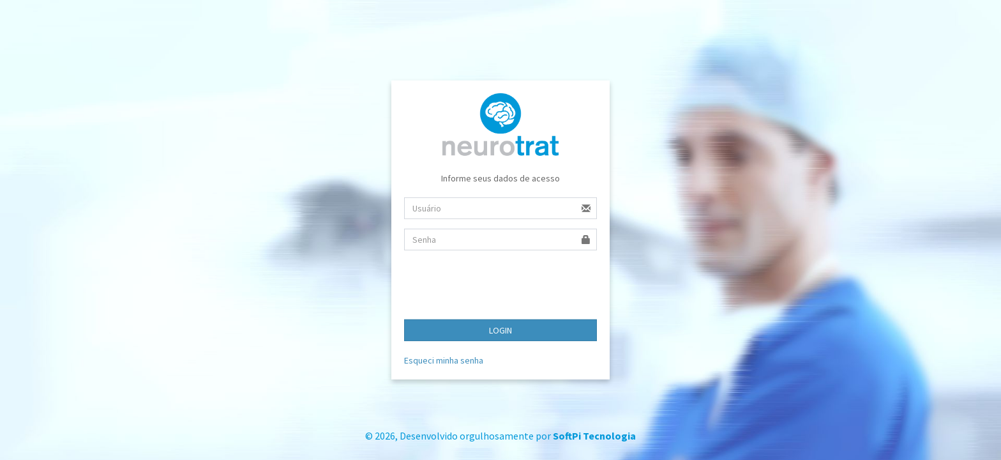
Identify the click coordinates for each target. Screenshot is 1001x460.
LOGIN (500, 330)
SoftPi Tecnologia (594, 435)
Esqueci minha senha (443, 360)
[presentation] (501, 285)
